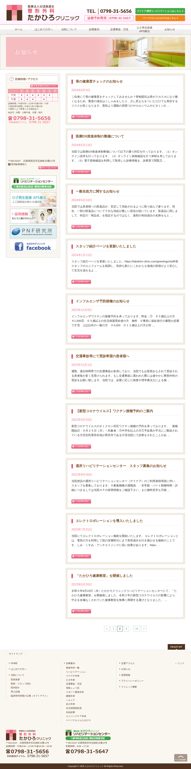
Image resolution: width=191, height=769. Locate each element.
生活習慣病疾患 (74, 708)
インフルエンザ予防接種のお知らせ (102, 301)
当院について (17, 675)
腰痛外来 (70, 696)
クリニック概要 (129, 687)
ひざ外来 (70, 680)
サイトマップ (15, 654)
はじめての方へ (18, 669)
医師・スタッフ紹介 (21, 683)
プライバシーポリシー (132, 681)
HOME (14, 663)
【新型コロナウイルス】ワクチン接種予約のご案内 (114, 411)
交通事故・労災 (74, 684)
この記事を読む (82, 117)
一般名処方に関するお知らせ (97, 191)
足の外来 (70, 704)
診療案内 (70, 663)
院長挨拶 (15, 679)
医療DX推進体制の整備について (100, 136)
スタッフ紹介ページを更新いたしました (106, 246)
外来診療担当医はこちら (45, 86)
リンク (180, 663)
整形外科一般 (72, 667)
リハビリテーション (76, 672)
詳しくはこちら (49, 168)
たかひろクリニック (94, 766)
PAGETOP (176, 647)
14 (136, 628)
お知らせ (125, 669)
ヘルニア (70, 700)
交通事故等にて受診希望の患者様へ (102, 356)
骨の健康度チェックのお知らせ (99, 81)
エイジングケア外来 (76, 716)
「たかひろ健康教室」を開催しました (104, 576)
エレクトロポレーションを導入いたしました (109, 521)
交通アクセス (128, 663)
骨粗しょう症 (72, 688)
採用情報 (125, 675)
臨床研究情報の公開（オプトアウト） (30, 695)
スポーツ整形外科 (75, 692)
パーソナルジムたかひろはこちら (160, 18)
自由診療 (70, 712)
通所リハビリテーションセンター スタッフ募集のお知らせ (121, 466)
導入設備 (15, 691)
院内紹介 (15, 687)
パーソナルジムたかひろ (78, 720)
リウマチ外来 (72, 676)
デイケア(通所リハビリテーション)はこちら (160, 11)
